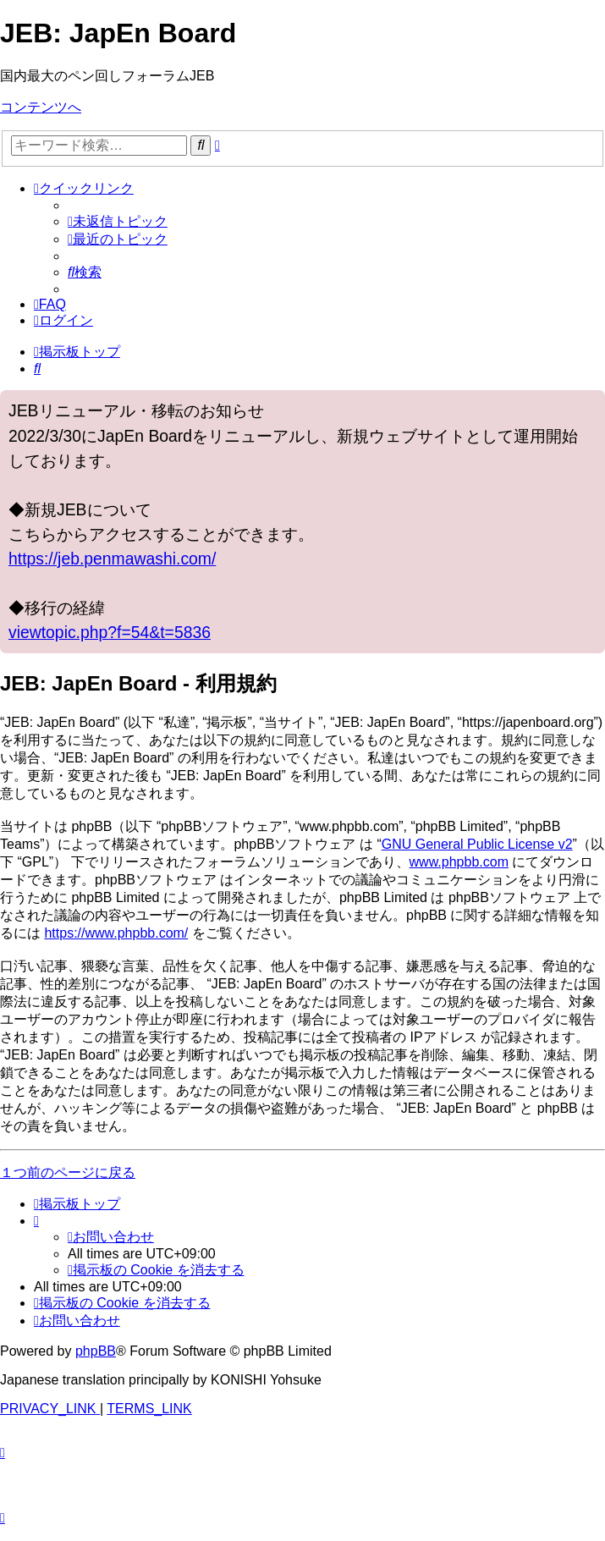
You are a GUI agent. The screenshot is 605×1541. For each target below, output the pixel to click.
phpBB (95, 1351)
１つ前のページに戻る (67, 1172)
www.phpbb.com (459, 862)
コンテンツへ (40, 107)
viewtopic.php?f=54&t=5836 (109, 632)
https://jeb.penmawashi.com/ (112, 558)
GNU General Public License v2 (477, 844)
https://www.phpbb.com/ (116, 933)
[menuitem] (118, 221)
